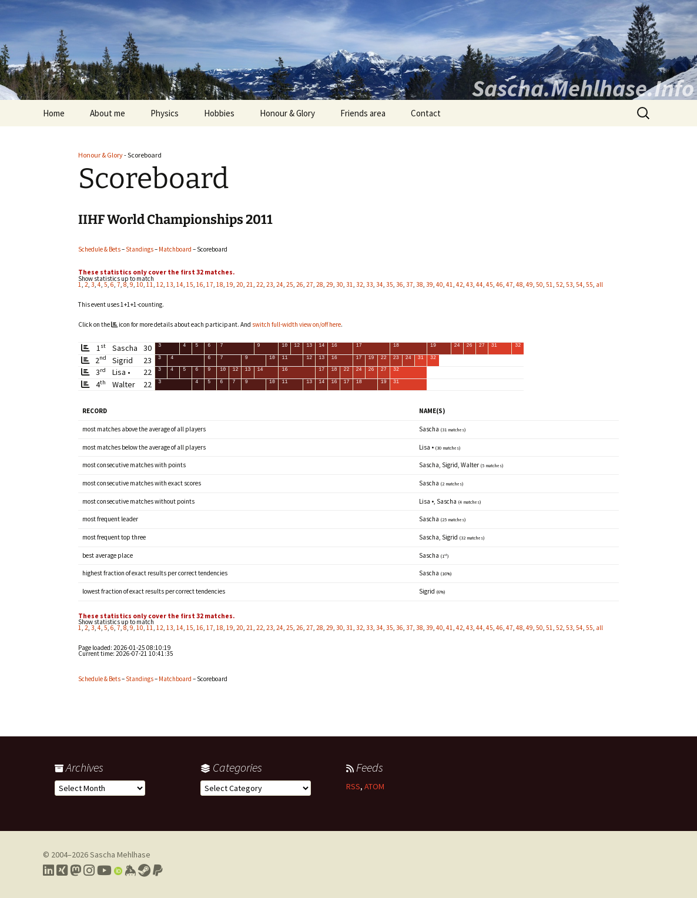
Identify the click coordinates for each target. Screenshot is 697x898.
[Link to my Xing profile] (62, 870)
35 (389, 284)
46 (499, 284)
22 (259, 284)
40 (439, 284)
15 (189, 284)
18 (219, 284)
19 (229, 284)
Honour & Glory (287, 113)
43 (469, 284)
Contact (426, 113)
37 (409, 284)
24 (279, 284)
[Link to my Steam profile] (144, 870)
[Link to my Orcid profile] (118, 870)
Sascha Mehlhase (120, 854)
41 (449, 284)
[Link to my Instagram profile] (89, 870)
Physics (164, 113)
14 (179, 284)
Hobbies (219, 113)
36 (399, 284)
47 (509, 284)
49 (529, 284)
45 (489, 284)
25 (289, 284)
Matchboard (175, 249)
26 (299, 284)
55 (589, 284)
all (599, 284)
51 (549, 284)
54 (579, 284)
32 (359, 284)
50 (539, 284)
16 (199, 284)
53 (569, 284)
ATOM (374, 786)
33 (369, 284)
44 (479, 284)
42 (459, 284)
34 (379, 284)
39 (429, 284)
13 (169, 284)
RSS (353, 786)
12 (159, 284)
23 (269, 284)
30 (339, 284)
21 (249, 284)
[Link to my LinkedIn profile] (48, 870)
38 (419, 284)
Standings (139, 249)
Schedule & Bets (99, 249)
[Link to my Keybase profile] (130, 870)
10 (139, 284)
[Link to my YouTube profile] (104, 870)
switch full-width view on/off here (296, 324)
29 (329, 284)
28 (319, 284)
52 (559, 284)
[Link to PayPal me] (158, 870)
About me (107, 113)
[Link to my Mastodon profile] (75, 870)
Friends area (363, 113)
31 (349, 284)
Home (54, 113)
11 (149, 284)
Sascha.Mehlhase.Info (583, 88)
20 (239, 284)
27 (309, 284)
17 (209, 284)
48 (519, 284)
